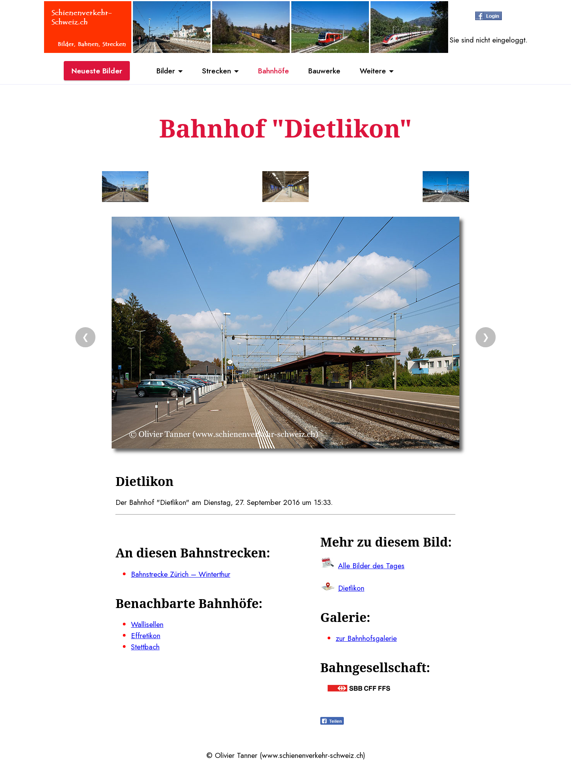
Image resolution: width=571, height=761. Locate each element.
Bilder (165, 70)
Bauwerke (324, 70)
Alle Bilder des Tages (371, 565)
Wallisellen (147, 624)
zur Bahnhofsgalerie (366, 638)
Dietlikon (351, 588)
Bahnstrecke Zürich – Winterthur (180, 574)
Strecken (216, 70)
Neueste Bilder (96, 70)
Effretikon (145, 635)
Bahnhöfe (273, 70)
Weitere (373, 70)
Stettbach (145, 646)
